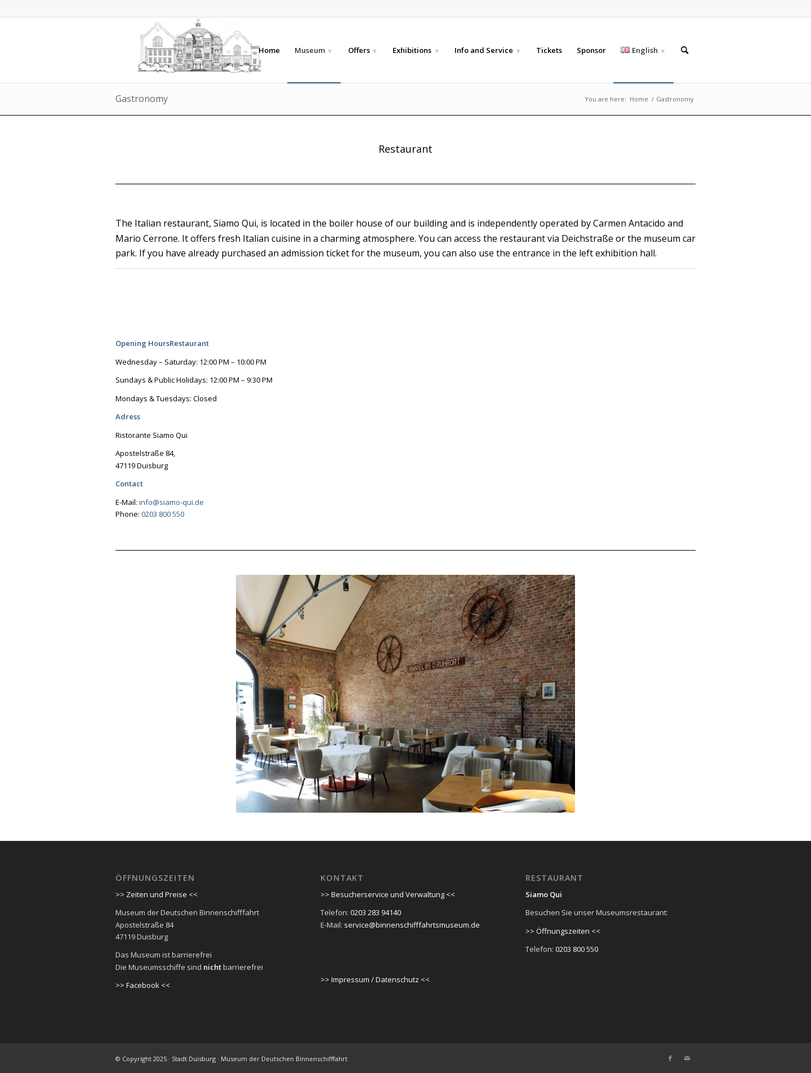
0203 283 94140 (375, 912)
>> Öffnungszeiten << (562, 931)
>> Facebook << (142, 985)
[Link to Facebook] (670, 1058)
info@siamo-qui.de (170, 502)
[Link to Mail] (687, 1058)
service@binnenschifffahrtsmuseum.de (412, 925)
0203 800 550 (162, 514)
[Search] (685, 50)
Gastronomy (141, 98)
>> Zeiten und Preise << (156, 894)
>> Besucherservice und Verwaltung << (387, 894)
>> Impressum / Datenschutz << (375, 979)
